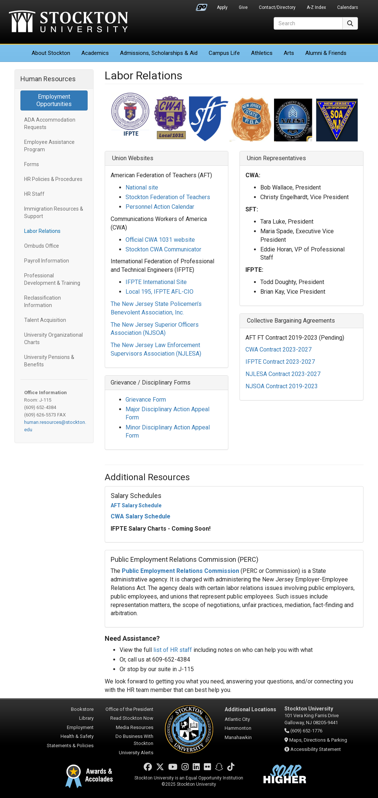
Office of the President (129, 709)
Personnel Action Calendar (160, 206)
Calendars (347, 7)
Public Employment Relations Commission (180, 570)
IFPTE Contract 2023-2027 (280, 361)
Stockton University (68, 22)
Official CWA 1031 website (160, 239)
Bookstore (82, 709)
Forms (31, 164)
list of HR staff (172, 649)
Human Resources (48, 79)
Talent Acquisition (45, 320)
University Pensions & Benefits (49, 360)
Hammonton (238, 728)
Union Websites (132, 158)
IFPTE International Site (156, 282)
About (51, 53)
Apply (222, 7)
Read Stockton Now (131, 718)
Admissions (159, 53)
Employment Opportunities (54, 100)
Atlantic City (237, 719)
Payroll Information (46, 261)
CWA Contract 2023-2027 (278, 349)
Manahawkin (238, 737)
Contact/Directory (277, 7)
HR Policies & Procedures (53, 179)
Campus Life (224, 53)
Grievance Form (146, 399)
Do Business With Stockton (134, 739)
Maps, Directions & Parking (318, 740)
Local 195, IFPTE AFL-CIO (159, 291)
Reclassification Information (42, 301)
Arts (289, 53)
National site (142, 187)
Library (86, 718)
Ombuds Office (41, 246)
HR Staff (34, 194)
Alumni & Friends (325, 53)
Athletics (262, 53)
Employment (80, 727)
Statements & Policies (70, 745)
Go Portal (202, 5)
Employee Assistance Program (49, 145)
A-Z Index (316, 7)
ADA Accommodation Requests (49, 123)
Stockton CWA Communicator (163, 249)
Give (243, 7)
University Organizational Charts (53, 338)
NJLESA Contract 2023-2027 (282, 373)
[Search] (308, 23)
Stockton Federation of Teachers (168, 197)
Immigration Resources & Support (53, 212)
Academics (95, 53)
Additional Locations (250, 709)
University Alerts (136, 752)
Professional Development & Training (52, 279)
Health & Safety (77, 736)
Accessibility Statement (315, 749)
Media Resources (134, 727)
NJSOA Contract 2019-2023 (281, 386)
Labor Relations (42, 231)
